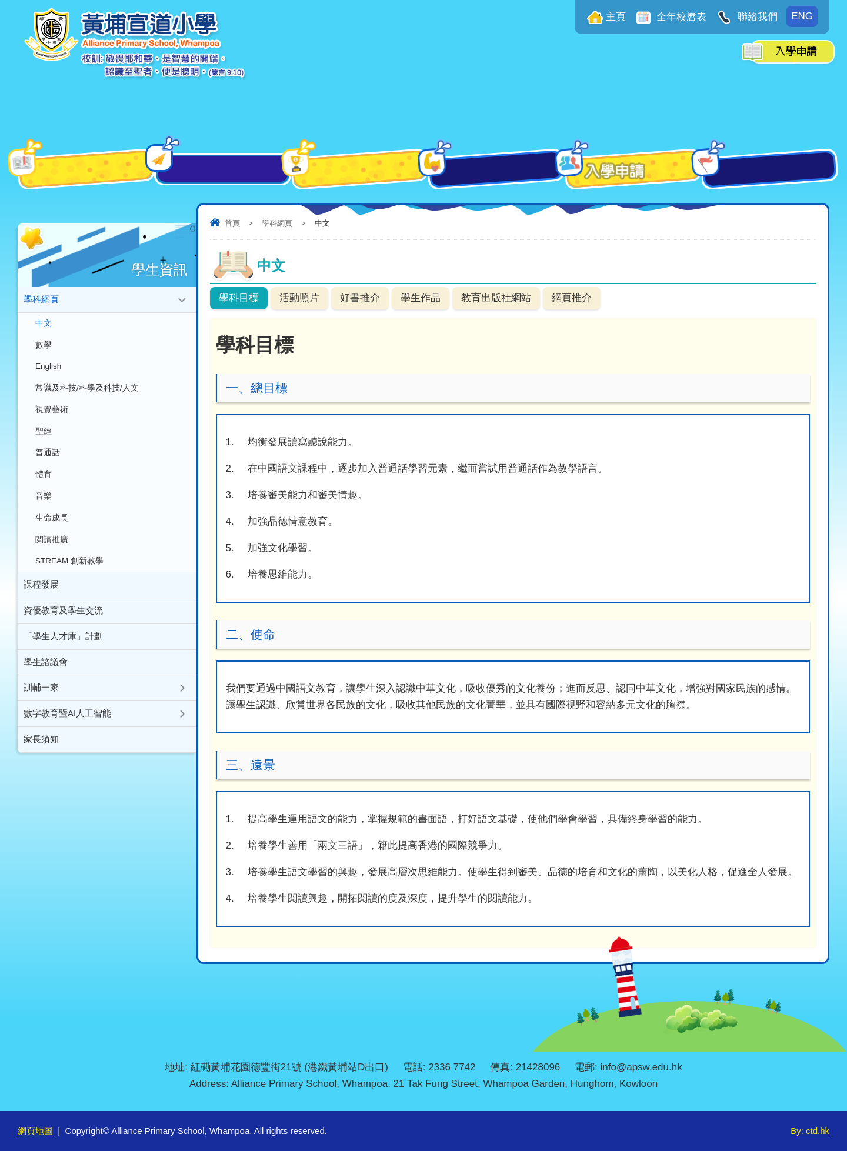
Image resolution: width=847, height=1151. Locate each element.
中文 (43, 324)
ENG (802, 16)
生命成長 (51, 525)
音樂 (43, 503)
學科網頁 (277, 223)
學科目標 (239, 297)
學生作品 (421, 297)
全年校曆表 (680, 16)
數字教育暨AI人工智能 (67, 727)
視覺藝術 (51, 413)
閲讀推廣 (51, 547)
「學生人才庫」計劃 (63, 647)
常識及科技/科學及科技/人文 (87, 391)
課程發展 (41, 594)
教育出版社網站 (496, 297)
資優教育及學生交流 (63, 621)
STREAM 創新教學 (69, 570)
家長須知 (41, 753)
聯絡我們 (756, 16)
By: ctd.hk (810, 1131)
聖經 (43, 436)
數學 (43, 346)
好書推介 (360, 297)
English (48, 369)
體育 (43, 480)
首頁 (232, 223)
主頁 (616, 16)
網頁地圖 (35, 1131)
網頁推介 (572, 297)
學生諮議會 (46, 674)
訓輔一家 (41, 700)
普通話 (47, 458)
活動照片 (299, 297)
